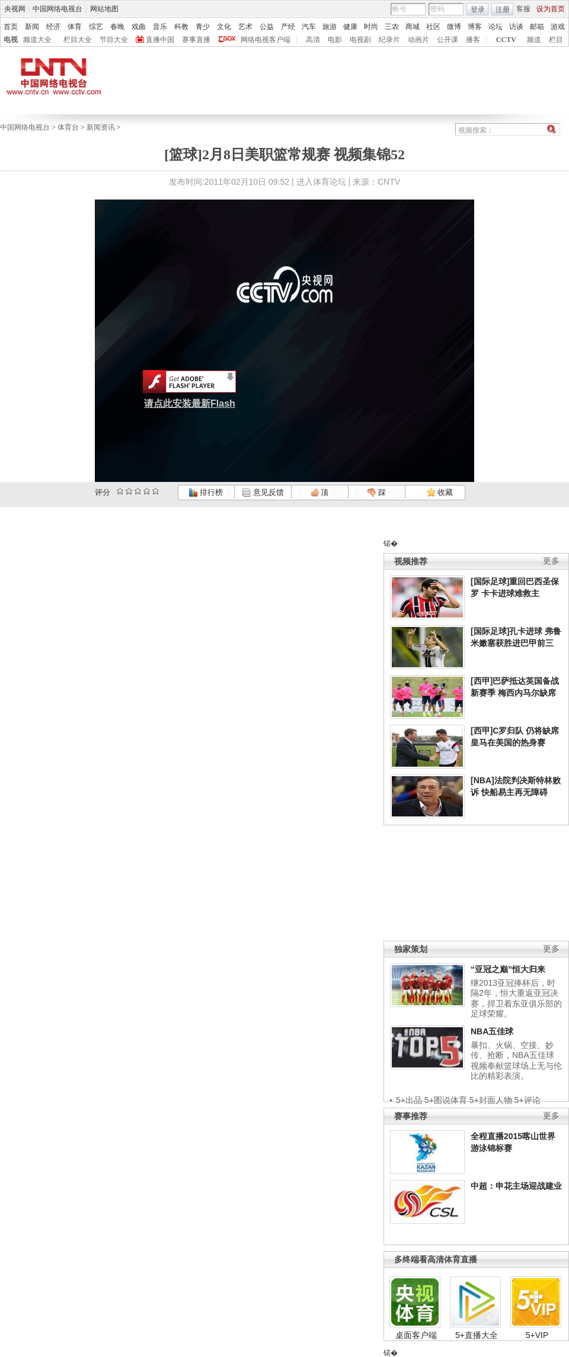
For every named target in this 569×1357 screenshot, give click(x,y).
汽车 (309, 26)
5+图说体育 (445, 1100)
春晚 (117, 26)
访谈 (516, 26)
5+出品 (409, 1100)
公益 (267, 26)
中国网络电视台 (57, 9)
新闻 (32, 26)
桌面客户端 (416, 1335)
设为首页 (550, 9)
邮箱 (537, 26)
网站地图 (104, 9)
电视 (11, 40)
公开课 (447, 40)
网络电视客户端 (265, 40)
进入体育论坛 (321, 181)
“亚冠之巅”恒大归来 (508, 969)
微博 (454, 26)
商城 (412, 26)
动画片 (418, 40)
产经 (288, 26)
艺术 (245, 26)
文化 (224, 26)
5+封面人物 (490, 1100)
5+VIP (537, 1335)
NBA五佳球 (492, 1031)
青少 (203, 26)
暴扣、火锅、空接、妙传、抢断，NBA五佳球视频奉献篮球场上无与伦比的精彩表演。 (516, 1060)
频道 (534, 40)
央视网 (14, 9)
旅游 (329, 26)
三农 (392, 26)
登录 (478, 9)
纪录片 (389, 40)
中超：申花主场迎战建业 (516, 1186)
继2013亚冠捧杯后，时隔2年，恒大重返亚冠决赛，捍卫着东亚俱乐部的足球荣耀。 (516, 998)
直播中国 (160, 40)
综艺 (96, 26)
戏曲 (139, 26)
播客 (473, 40)
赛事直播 (196, 40)
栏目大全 (77, 40)
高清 (313, 40)
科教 (181, 26)
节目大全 (114, 40)
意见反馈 (262, 492)
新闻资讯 (101, 127)
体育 (75, 26)
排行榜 (205, 492)
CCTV (506, 40)
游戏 (558, 26)
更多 (551, 561)
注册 (503, 9)
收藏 (440, 492)
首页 (11, 26)
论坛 (495, 26)
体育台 (68, 127)
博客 (475, 26)
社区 (433, 26)
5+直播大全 (476, 1335)
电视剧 (360, 40)
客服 (523, 9)
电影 (335, 40)
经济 (53, 26)
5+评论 (527, 1100)
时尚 (371, 26)
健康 (350, 26)
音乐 (160, 26)
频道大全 (37, 40)
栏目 (556, 40)
